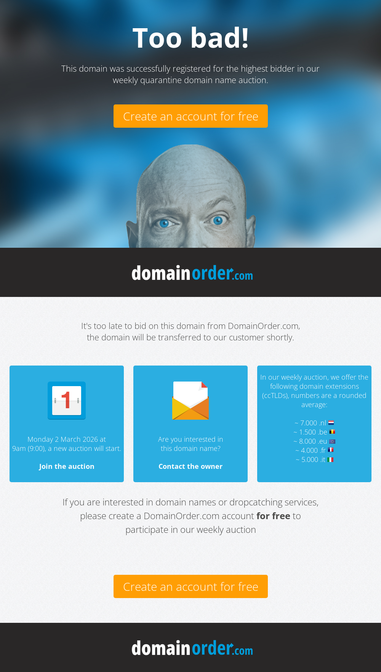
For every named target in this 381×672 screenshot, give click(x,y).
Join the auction (66, 466)
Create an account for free (190, 116)
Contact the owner (190, 466)
